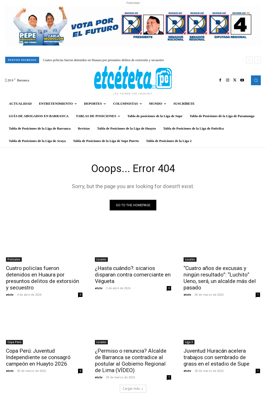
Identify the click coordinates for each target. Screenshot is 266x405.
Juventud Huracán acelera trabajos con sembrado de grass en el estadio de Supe (216, 357)
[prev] (249, 60)
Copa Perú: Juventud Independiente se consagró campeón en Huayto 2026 (38, 357)
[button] (256, 80)
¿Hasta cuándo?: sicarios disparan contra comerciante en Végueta (133, 274)
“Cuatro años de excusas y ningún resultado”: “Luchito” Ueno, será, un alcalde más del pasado (220, 278)
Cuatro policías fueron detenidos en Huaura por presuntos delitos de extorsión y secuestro (103, 60)
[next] (257, 60)
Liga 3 (189, 342)
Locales (101, 259)
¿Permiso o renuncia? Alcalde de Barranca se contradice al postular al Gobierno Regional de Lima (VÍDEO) (130, 360)
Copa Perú (14, 342)
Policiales (14, 259)
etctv (9, 294)
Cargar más (133, 388)
